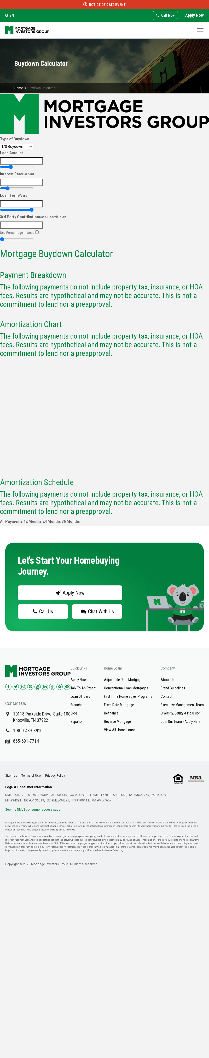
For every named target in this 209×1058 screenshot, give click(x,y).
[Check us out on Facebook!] (8, 687)
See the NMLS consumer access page (32, 809)
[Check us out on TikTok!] (52, 687)
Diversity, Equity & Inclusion (181, 713)
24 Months (52, 521)
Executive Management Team (182, 705)
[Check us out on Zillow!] (59, 687)
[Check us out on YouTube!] (37, 687)
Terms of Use (31, 775)
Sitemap (11, 775)
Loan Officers (80, 696)
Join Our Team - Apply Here (180, 721)
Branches (77, 705)
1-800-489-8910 (28, 730)
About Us (168, 680)
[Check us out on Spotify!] (67, 687)
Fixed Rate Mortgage (119, 705)
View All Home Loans (120, 730)
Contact (166, 696)
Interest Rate (17, 174)
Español (77, 721)
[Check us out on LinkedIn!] (45, 687)
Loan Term (13, 195)
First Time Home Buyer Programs (128, 696)
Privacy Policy (55, 775)
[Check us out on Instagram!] (23, 687)
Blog (74, 713)
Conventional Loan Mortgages (126, 688)
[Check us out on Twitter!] (16, 687)
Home (18, 88)
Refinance (111, 713)
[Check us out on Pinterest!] (30, 687)
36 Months (71, 521)
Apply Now (194, 15)
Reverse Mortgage (117, 721)
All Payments (11, 521)
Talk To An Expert (83, 688)
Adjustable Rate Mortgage (123, 680)
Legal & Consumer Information (28, 787)
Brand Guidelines (173, 688)
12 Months (33, 521)
